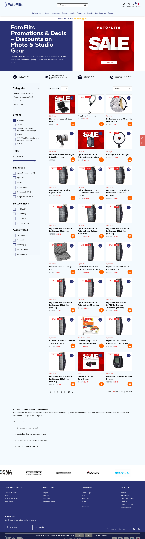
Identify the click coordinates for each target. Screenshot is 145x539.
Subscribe (40, 527)
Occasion (18, 105)
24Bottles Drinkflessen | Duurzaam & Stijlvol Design (26, 129)
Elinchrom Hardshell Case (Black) (60, 120)
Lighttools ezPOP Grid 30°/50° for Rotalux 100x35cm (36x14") (116, 305)
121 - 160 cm (22, 219)
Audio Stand (22, 254)
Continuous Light (24, 192)
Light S (20, 178)
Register (45, 493)
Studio (47, 13)
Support (65, 13)
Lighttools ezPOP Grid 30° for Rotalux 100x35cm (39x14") (117, 231)
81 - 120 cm (22, 214)
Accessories (56, 13)
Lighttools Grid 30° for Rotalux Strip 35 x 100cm (89, 268)
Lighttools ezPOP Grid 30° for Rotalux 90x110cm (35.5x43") (117, 193)
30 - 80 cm (21, 209)
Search (85, 5)
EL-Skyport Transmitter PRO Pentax (119, 378)
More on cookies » (101, 535)
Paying (7, 495)
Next (72, 392)
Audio (72, 13)
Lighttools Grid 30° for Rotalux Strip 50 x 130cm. (117, 342)
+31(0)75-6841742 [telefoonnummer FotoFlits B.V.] (126, 505)
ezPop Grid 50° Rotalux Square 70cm (59, 191)
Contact (110, 13)
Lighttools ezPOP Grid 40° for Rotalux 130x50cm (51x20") (60, 379)
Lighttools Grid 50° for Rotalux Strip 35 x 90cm (88, 304)
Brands (89, 13)
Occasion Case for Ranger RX (60, 268)
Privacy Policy (9, 501)
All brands (20, 120)
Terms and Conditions (11, 498)
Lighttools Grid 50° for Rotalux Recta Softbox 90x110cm (88, 231)
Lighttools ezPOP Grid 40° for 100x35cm (117, 268)
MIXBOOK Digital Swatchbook (85, 378)
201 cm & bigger (23, 223)
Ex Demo (18, 101)
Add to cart (73, 124)
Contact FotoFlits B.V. (11, 493)
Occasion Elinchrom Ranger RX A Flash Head (61, 156)
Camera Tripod (23, 187)
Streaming (21, 245)
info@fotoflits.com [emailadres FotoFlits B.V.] (125, 507)
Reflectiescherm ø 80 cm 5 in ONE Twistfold (119, 120)
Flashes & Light (37, 13)
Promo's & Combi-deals (23, 93)
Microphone (22, 235)
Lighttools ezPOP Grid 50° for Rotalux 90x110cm (60, 230)
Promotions (81, 13)
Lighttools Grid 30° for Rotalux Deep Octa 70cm (89, 156)
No (88, 535)
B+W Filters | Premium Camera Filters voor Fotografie (28, 139)
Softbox (21, 183)
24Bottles (20, 125)
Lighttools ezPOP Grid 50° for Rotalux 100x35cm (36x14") (60, 305)
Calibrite (20, 144)
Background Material (25, 197)
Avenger (20, 134)
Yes (79, 535)
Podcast (20, 240)
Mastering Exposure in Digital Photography (88, 342)
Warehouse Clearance (23, 97)
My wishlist (46, 498)
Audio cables (22, 250)
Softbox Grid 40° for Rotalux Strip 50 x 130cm (62, 342)
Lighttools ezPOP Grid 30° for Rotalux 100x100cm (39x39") (89, 193)
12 (69, 392)
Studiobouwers (100, 13)
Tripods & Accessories (26, 173)
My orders (46, 495)
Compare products (49, 501)
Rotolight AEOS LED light (117, 155)
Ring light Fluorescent (87, 116)
